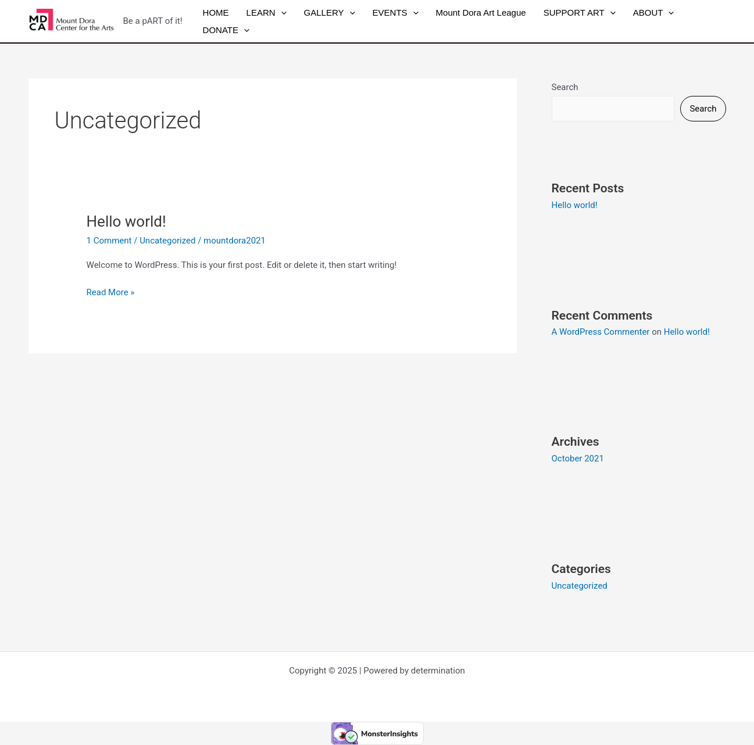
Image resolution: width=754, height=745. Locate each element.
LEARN (266, 13)
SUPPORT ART (580, 13)
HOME (216, 12)
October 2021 (578, 458)
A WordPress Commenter (601, 332)
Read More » (111, 291)
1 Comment (109, 240)
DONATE (226, 30)
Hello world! (126, 221)
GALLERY (329, 13)
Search (565, 87)
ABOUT (653, 13)
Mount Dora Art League (481, 12)
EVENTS (396, 13)
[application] (281, 13)
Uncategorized (167, 240)
